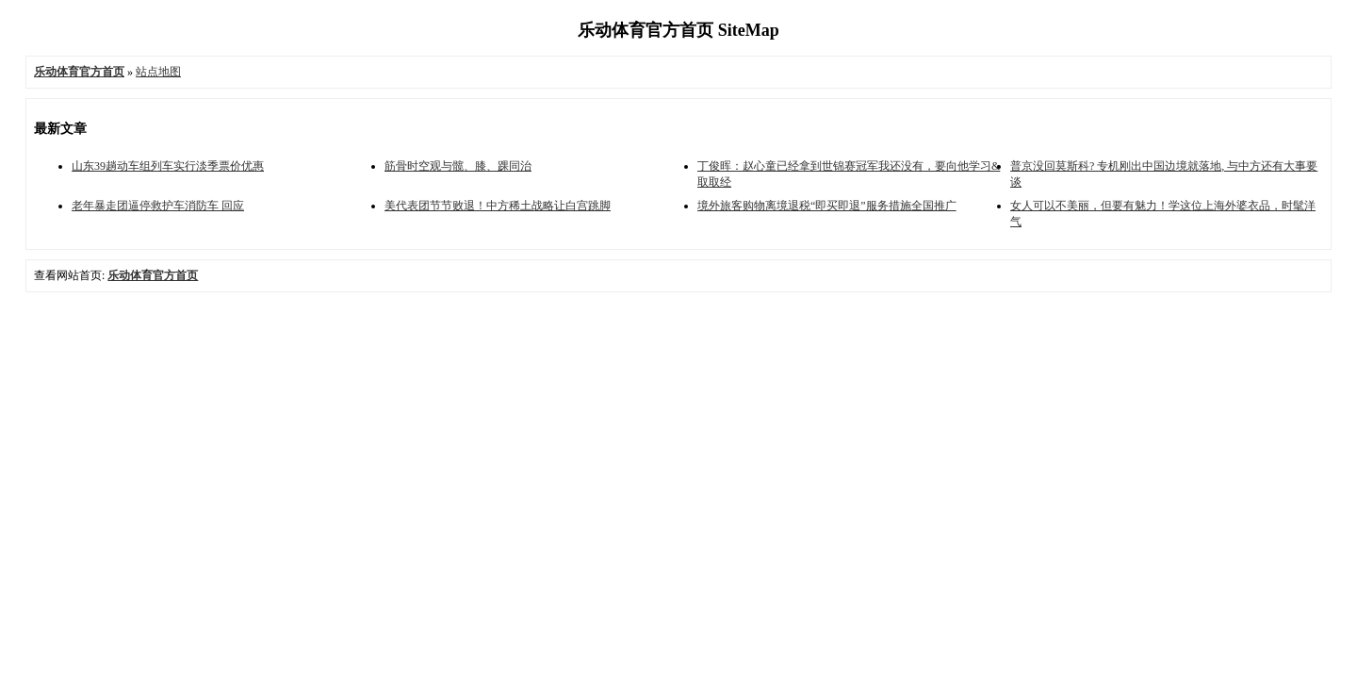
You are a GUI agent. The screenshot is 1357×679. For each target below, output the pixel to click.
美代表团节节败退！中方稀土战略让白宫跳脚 (497, 205)
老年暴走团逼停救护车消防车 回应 (158, 205)
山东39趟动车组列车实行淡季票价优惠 (168, 166)
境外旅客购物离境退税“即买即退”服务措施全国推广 (826, 205)
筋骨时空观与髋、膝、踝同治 (457, 166)
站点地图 (158, 71)
